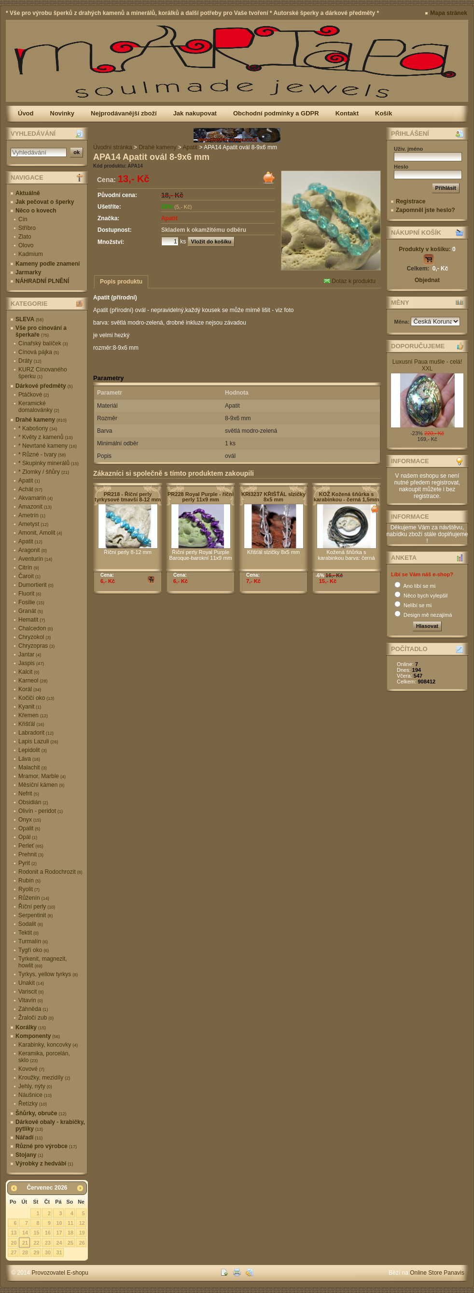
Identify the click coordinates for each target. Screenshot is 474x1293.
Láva (29, 758)
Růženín (33, 898)
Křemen (33, 715)
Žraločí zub (36, 1017)
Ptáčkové (33, 394)
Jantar (29, 654)
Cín (23, 219)
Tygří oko (33, 950)
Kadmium (30, 254)
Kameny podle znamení (47, 263)
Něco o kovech (35, 210)
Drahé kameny (41, 419)
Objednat (427, 280)
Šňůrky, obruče (40, 1113)
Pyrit (27, 863)
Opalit (29, 828)
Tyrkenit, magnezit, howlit (42, 962)
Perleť (30, 845)
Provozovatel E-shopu (60, 1272)
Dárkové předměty (44, 386)
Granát (30, 611)
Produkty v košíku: (427, 249)
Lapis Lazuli (38, 741)
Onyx (29, 819)
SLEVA (29, 319)
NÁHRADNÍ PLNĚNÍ (42, 281)
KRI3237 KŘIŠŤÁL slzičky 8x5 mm (273, 496)
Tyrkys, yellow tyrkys (48, 974)
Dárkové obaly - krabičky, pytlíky (50, 1125)
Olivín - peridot (40, 811)
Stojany (29, 1154)
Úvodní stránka (112, 147)
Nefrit (28, 793)
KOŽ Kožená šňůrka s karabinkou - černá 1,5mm (346, 496)
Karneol (32, 680)
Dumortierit (36, 585)
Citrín (28, 567)
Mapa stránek (448, 13)
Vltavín (30, 1000)
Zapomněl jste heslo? (425, 210)
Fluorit (29, 593)
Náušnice (35, 1095)
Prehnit (30, 854)
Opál (27, 837)
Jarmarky (28, 272)
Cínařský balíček (43, 343)
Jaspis (31, 663)
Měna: (402, 322)
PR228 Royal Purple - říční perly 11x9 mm (200, 496)
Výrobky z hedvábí (44, 1163)
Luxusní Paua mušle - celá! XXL (427, 365)
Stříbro (27, 228)
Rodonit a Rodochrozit (50, 871)
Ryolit (29, 889)
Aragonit (32, 550)
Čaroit (29, 576)
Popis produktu (121, 281)
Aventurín (35, 558)
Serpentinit (35, 915)
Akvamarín (35, 498)
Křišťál (31, 724)
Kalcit (28, 671)
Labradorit (36, 732)
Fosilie (31, 602)
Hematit (31, 619)
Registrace (410, 201)
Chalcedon (35, 628)
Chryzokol (34, 637)
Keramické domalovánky (38, 406)
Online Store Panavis (437, 1272)
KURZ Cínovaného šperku (42, 373)
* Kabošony (37, 428)
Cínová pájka (38, 352)
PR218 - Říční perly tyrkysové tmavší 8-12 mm (128, 496)
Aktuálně (27, 193)
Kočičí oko (36, 698)
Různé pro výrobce (46, 1146)
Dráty (30, 360)
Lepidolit (32, 750)
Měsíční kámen (41, 784)
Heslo (401, 167)
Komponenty (37, 1036)
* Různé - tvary (42, 454)
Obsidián (33, 802)
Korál (29, 689)
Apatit (29, 480)
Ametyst (33, 524)
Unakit (31, 983)
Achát (30, 489)
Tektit (28, 932)
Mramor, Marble (42, 776)
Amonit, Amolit (40, 532)
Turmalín (33, 941)
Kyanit (29, 706)
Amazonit (35, 506)
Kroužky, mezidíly (44, 1077)
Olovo (25, 245)
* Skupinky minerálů (48, 463)
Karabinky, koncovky (48, 1044)
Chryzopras (36, 645)
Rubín (29, 880)
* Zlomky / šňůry (43, 472)
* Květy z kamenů (45, 437)
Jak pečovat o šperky (44, 202)
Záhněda (33, 1009)
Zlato (24, 236)
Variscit (30, 991)
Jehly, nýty (35, 1086)
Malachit (32, 767)
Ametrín (31, 515)
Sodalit (30, 924)
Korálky (30, 1027)
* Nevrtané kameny (47, 445)
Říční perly (36, 906)
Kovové (31, 1069)
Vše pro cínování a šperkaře (41, 331)
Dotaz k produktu (350, 281)
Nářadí (28, 1137)
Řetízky (32, 1103)
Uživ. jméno (408, 149)
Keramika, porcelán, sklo (44, 1057)
